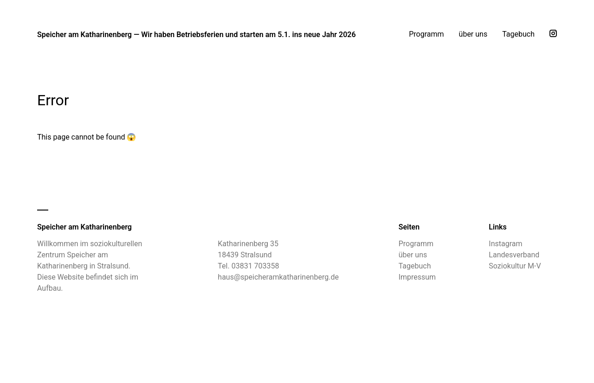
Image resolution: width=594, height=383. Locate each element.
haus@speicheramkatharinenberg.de (278, 277)
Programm (426, 34)
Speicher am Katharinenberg (84, 227)
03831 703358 (255, 266)
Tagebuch (518, 34)
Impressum (417, 277)
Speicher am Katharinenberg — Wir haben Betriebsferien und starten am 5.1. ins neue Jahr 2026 (196, 34)
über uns (473, 34)
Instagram (505, 243)
